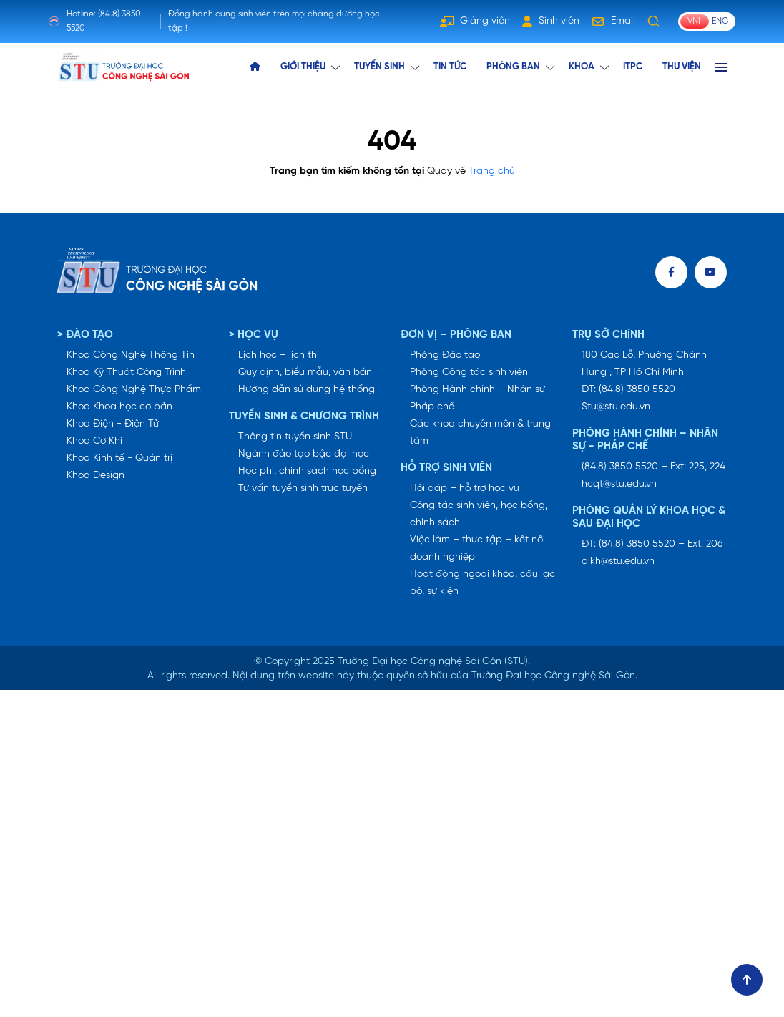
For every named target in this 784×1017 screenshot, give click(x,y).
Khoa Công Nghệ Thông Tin (131, 355)
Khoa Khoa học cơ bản (119, 407)
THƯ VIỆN (681, 67)
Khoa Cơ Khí (94, 441)
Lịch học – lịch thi (278, 355)
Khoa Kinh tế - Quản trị (119, 458)
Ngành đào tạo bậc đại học (303, 454)
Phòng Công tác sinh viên (469, 372)
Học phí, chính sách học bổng (307, 471)
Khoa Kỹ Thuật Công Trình (126, 372)
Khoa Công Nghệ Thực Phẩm (134, 389)
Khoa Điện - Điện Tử (113, 424)
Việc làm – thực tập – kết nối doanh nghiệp (477, 549)
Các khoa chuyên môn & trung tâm (480, 433)
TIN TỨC (449, 67)
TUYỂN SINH (379, 67)
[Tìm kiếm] (654, 21)
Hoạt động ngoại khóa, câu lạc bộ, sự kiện (482, 583)
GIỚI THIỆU (302, 67)
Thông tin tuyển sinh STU (295, 437)
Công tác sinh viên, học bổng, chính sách (478, 514)
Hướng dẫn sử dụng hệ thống (306, 389)
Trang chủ (492, 171)
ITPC (632, 67)
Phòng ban (513, 67)
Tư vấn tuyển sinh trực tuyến (303, 488)
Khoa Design (95, 475)
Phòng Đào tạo (445, 355)
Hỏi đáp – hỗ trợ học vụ (464, 488)
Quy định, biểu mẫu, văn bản (305, 372)
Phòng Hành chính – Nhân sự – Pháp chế (482, 398)
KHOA (581, 67)
